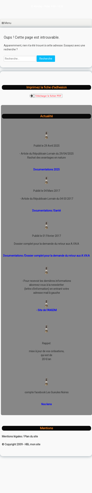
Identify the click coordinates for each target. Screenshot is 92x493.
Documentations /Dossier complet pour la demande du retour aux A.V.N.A (46, 255)
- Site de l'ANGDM (46, 310)
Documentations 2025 (46, 169)
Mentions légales (12, 436)
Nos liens (46, 404)
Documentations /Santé (46, 210)
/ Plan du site (30, 436)
